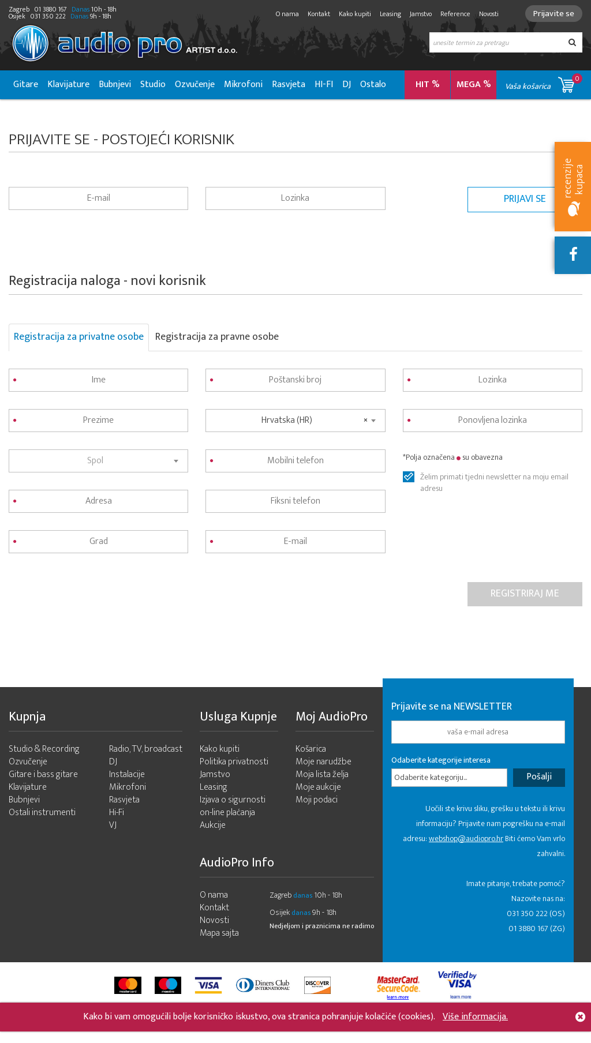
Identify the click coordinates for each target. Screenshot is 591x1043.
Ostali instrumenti (42, 812)
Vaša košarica (543, 83)
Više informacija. (475, 1017)
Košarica (311, 749)
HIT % (428, 84)
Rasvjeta (288, 84)
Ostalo (373, 84)
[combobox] (98, 460)
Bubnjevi (115, 84)
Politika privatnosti (234, 762)
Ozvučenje (195, 84)
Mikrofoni (243, 84)
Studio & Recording (44, 749)
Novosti (489, 14)
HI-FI (324, 84)
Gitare (25, 84)
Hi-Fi (116, 812)
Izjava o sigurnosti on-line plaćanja (232, 806)
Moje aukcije (318, 787)
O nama (287, 14)
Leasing (390, 14)
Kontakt (319, 14)
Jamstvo (421, 14)
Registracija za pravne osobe (217, 337)
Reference (455, 14)
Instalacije (127, 774)
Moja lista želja (322, 774)
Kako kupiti (355, 14)
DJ (346, 84)
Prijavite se (553, 13)
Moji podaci (317, 800)
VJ (113, 825)
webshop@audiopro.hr (466, 838)
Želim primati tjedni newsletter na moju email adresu (494, 477)
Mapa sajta (219, 933)
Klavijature (68, 84)
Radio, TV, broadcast (145, 749)
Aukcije (213, 825)
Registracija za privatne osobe (79, 337)
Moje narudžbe (323, 762)
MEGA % (474, 84)
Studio (153, 84)
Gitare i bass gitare (43, 774)
